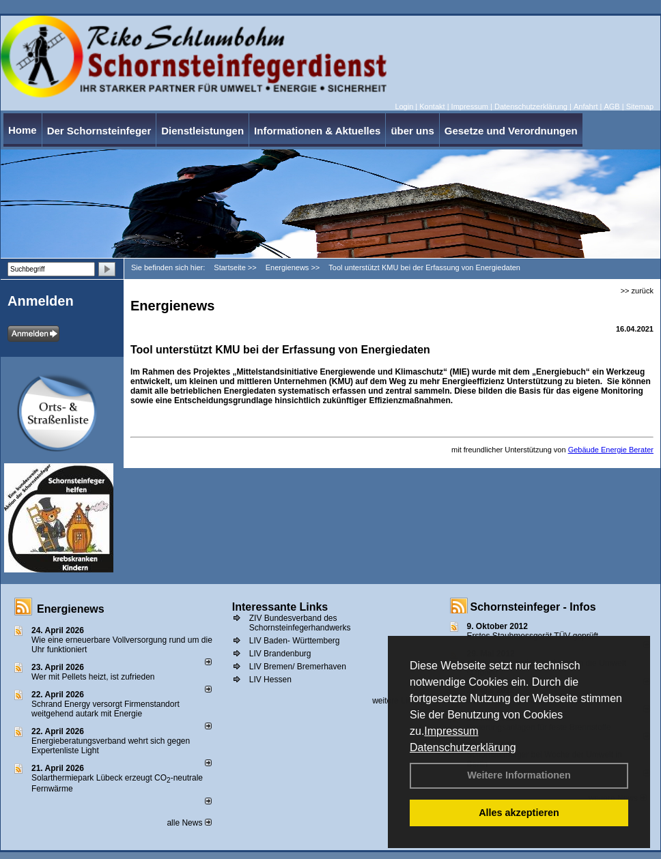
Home (22, 130)
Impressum (451, 731)
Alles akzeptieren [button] (519, 812)
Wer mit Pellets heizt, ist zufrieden (93, 677)
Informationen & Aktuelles (317, 130)
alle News (189, 823)
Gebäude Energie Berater (610, 450)
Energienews (70, 609)
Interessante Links (280, 607)
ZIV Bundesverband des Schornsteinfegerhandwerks (300, 622)
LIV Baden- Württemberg (294, 640)
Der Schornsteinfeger (99, 130)
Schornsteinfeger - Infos (533, 607)
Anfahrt (585, 106)
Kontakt (432, 106)
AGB (611, 106)
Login (404, 106)
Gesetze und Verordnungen (511, 130)
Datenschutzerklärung (463, 747)
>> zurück (637, 291)
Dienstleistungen (202, 130)
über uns (412, 130)
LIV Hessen (270, 679)
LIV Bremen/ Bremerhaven (297, 666)
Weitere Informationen (519, 775)
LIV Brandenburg (280, 653)
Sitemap (639, 106)
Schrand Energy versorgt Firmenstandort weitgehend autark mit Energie (105, 708)
